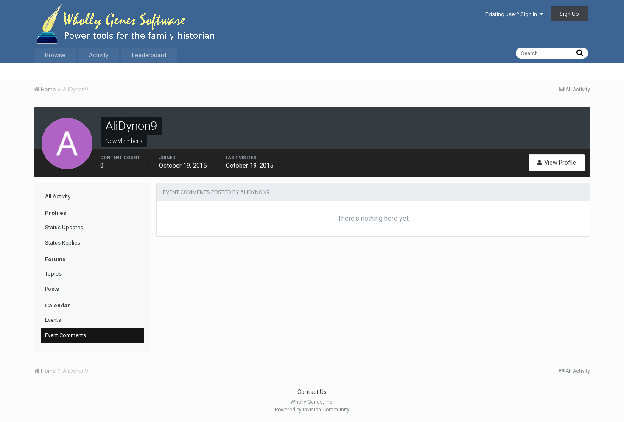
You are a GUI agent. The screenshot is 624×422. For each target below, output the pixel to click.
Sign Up (569, 14)
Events (53, 320)
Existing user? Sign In (514, 14)
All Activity (57, 196)
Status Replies (62, 242)
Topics (53, 273)
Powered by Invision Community (312, 410)
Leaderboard (149, 55)
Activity (99, 55)
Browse (55, 55)
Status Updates (64, 227)
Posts (52, 289)
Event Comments (65, 335)
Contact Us (312, 391)
